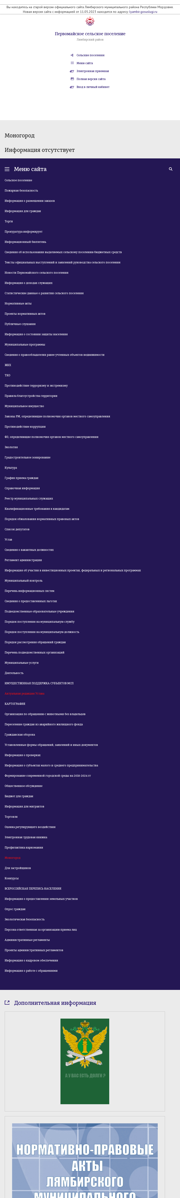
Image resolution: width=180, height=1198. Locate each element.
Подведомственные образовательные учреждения (39, 611)
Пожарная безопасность (21, 190)
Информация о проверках (23, 755)
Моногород (12, 857)
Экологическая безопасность (25, 919)
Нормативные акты (18, 303)
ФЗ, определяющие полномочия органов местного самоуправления (51, 437)
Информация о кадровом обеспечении (31, 960)
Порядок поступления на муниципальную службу (40, 621)
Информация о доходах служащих (28, 283)
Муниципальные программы (25, 344)
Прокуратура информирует (23, 231)
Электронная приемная (93, 71)
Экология (11, 447)
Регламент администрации (23, 560)
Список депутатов (17, 529)
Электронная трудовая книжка (26, 837)
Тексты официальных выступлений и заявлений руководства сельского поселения (62, 262)
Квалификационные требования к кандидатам (37, 508)
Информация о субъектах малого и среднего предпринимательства (51, 765)
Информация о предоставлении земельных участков (41, 899)
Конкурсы (12, 878)
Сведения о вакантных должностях (29, 550)
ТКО (7, 375)
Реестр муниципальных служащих (29, 498)
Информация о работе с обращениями (31, 970)
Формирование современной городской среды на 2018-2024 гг (48, 775)
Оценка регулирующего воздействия (30, 827)
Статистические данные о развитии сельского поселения (44, 293)
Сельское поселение (18, 180)
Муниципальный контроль (23, 580)
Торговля (11, 816)
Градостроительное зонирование (27, 457)
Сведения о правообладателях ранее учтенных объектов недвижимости (55, 354)
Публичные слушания (20, 324)
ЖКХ (8, 365)
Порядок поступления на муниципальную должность (42, 632)
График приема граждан (21, 478)
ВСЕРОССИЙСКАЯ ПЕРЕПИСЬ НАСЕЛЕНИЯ (33, 888)
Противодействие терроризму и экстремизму (36, 385)
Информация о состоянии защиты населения (36, 334)
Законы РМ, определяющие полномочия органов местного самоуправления (57, 416)
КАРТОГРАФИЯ (15, 704)
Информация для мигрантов (24, 806)
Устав (8, 539)
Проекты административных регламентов (34, 950)
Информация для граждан (23, 211)
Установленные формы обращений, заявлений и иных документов (51, 745)
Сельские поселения (91, 55)
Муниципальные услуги (22, 662)
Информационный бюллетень (25, 242)
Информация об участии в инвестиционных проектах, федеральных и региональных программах (73, 570)
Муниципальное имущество (24, 406)
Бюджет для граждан (19, 796)
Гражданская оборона (20, 734)
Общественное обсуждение (23, 786)
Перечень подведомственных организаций (34, 652)
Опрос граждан (15, 909)
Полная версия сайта (91, 79)
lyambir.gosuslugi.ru (143, 12)
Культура (11, 467)
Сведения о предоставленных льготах (31, 601)
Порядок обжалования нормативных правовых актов (42, 519)
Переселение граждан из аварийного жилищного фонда (44, 724)
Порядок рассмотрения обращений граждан (35, 642)
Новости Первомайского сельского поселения (36, 272)
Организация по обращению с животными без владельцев (45, 714)
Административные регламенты (27, 940)
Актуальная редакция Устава (24, 693)
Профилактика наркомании (24, 847)
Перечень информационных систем (29, 591)
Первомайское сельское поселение (90, 33)
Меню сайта (85, 63)
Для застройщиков (18, 868)
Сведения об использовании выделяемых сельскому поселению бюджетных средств (63, 252)
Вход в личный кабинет (93, 87)
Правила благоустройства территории (31, 396)
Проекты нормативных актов (25, 313)
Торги (9, 221)
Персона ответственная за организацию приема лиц (41, 929)
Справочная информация (22, 488)
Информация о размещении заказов (30, 201)
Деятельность (14, 673)
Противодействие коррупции (25, 426)
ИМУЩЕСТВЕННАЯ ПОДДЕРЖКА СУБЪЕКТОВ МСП (39, 683)
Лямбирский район (90, 39)
